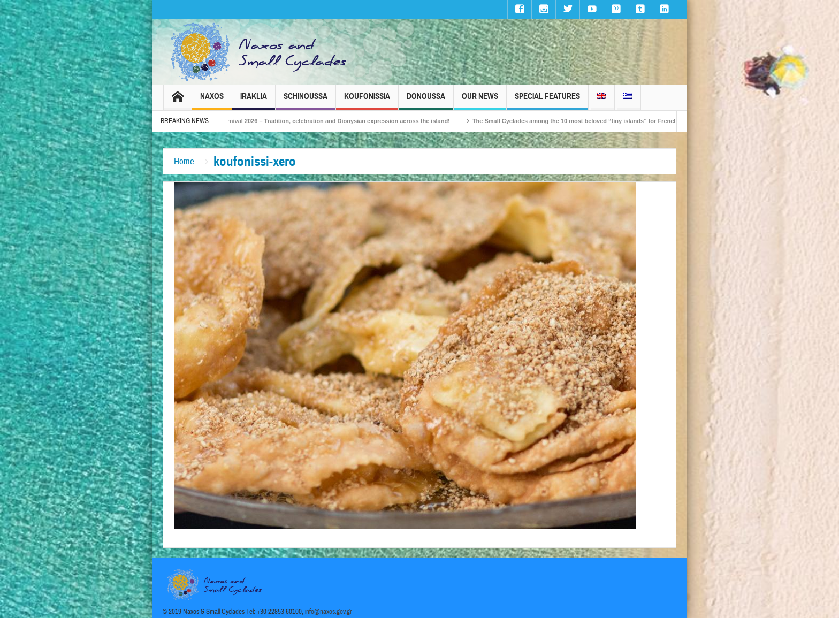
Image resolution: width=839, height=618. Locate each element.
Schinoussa (305, 100)
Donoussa (426, 100)
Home (184, 161)
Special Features (547, 100)
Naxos (212, 100)
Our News (480, 100)
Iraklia (253, 100)
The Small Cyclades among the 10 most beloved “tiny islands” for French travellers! (596, 121)
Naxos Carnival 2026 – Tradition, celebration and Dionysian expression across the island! (331, 121)
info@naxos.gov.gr (328, 611)
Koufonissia (367, 100)
